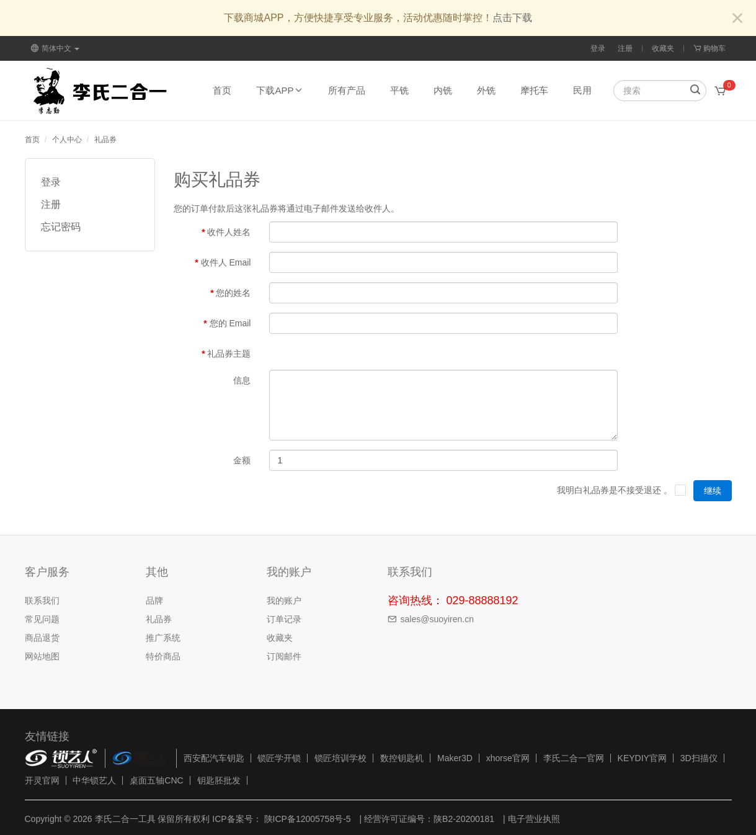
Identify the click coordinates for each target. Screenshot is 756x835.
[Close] (737, 19)
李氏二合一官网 (573, 758)
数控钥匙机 (402, 758)
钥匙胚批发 (219, 780)
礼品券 (105, 139)
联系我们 (42, 600)
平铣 (399, 90)
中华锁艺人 (94, 780)
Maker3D (455, 758)
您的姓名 (233, 293)
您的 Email (230, 323)
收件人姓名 (229, 232)
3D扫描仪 (699, 758)
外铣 (486, 90)
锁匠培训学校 (340, 758)
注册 (625, 48)
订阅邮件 (284, 656)
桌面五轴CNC (156, 780)
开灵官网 (42, 780)
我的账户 (284, 600)
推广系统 (163, 638)
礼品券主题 (229, 354)
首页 (222, 90)
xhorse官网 (508, 758)
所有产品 (346, 90)
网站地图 (42, 656)
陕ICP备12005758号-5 (306, 819)
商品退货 (42, 638)
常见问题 (42, 619)
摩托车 (534, 90)
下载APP (279, 90)
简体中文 (55, 48)
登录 (597, 48)
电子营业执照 (534, 819)
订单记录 (284, 619)
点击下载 (512, 17)
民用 (582, 90)
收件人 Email (226, 262)
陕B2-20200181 (464, 819)
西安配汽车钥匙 (214, 758)
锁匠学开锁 (279, 758)
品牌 (154, 600)
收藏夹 (663, 48)
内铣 (443, 90)
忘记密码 (61, 226)
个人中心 (67, 139)
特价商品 (163, 656)
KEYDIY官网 (642, 758)
